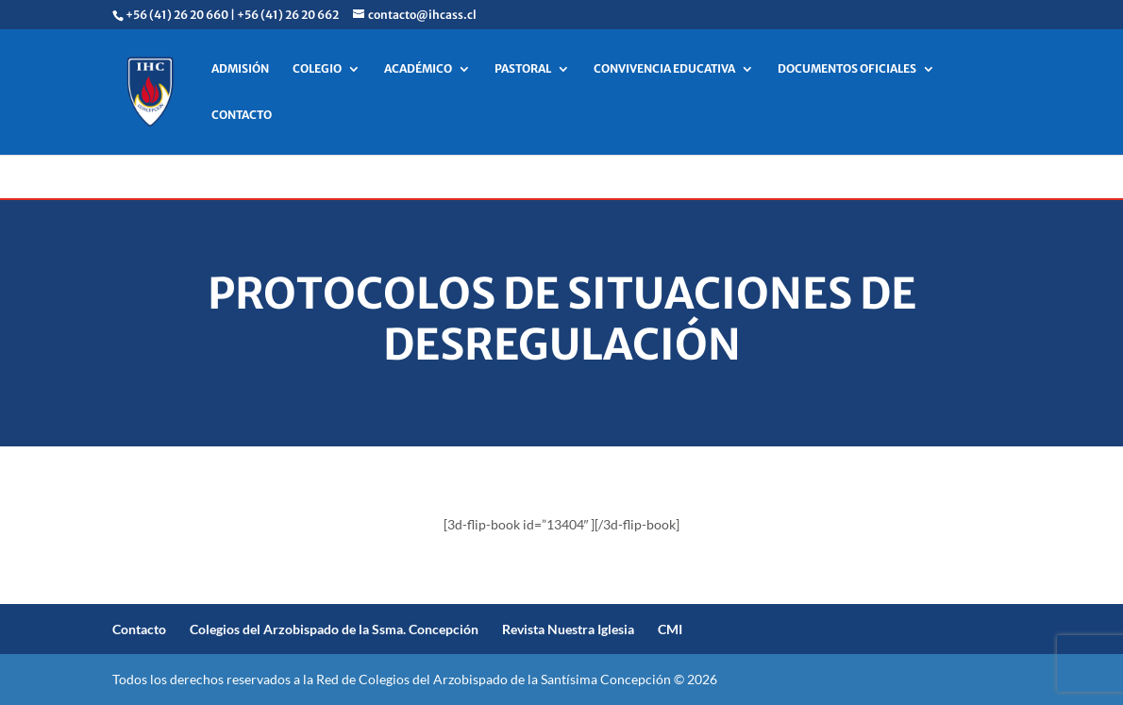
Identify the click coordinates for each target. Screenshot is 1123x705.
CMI (670, 629)
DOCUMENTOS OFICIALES (847, 69)
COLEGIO (317, 69)
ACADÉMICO (418, 69)
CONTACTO (241, 115)
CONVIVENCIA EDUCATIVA (664, 69)
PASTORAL (522, 69)
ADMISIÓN (240, 69)
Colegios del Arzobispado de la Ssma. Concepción (334, 629)
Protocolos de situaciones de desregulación (562, 319)
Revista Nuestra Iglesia (568, 629)
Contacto (139, 629)
